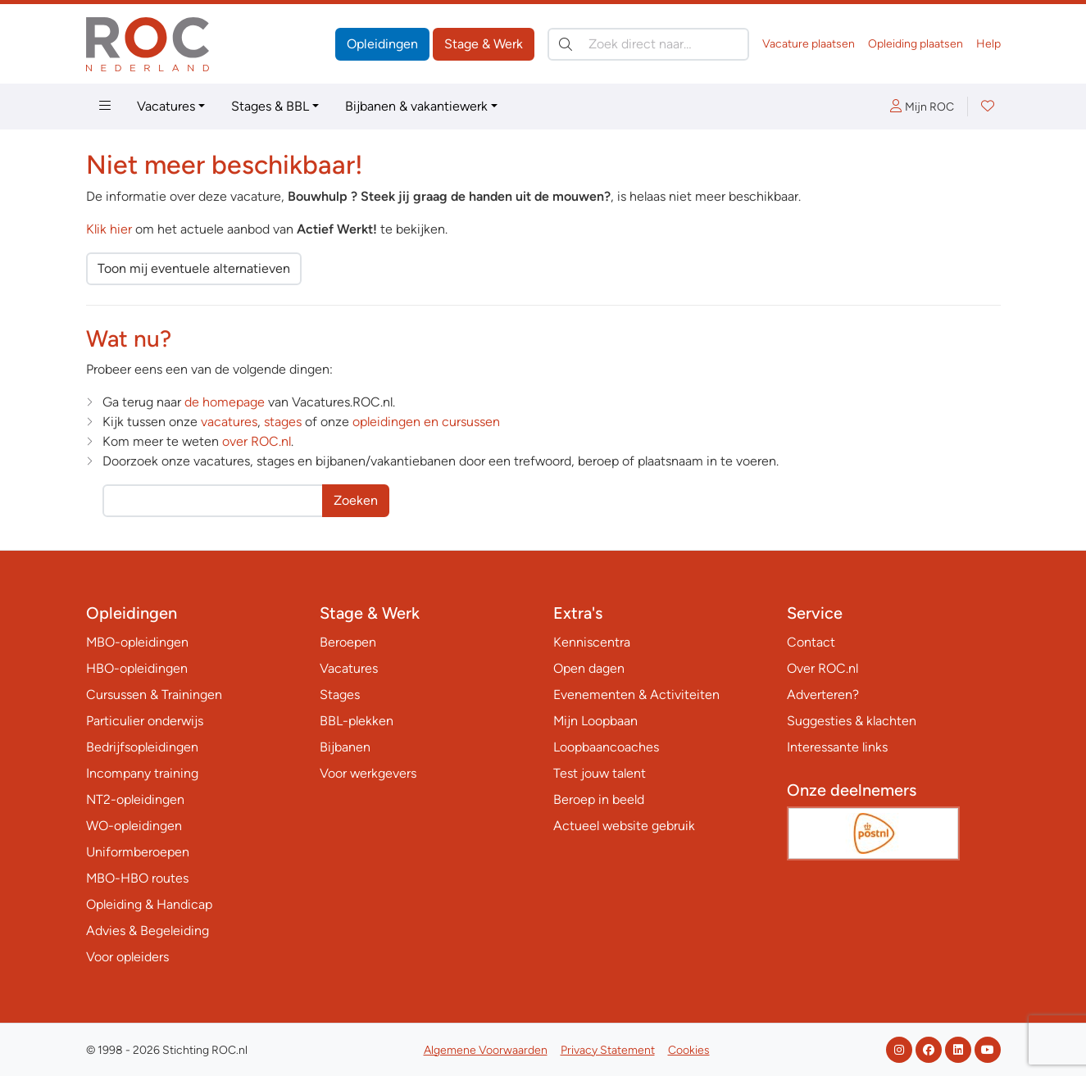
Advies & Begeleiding (147, 930)
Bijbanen (345, 747)
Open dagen (589, 668)
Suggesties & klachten (851, 721)
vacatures (229, 421)
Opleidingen (382, 44)
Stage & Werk (483, 44)
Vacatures (166, 106)
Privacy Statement (608, 1050)
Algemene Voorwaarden (486, 1050)
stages (283, 421)
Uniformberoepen (137, 852)
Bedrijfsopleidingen (142, 747)
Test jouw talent (599, 773)
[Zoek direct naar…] (648, 44)
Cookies (689, 1050)
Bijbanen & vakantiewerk (416, 106)
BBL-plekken (356, 721)
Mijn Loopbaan (595, 721)
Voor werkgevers (368, 773)
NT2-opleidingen (135, 799)
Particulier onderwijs (144, 721)
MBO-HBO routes (137, 878)
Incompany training (142, 773)
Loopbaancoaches (606, 747)
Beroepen (348, 642)
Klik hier (109, 229)
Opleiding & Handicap (149, 904)
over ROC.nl (256, 441)
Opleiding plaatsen (915, 44)
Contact (811, 642)
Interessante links (837, 747)
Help (988, 44)
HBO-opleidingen (137, 668)
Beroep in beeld (598, 799)
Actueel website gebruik (624, 825)
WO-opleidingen (134, 825)
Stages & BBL (270, 106)
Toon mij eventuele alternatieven (194, 268)
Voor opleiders (127, 957)
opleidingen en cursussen (426, 421)
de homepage (224, 402)
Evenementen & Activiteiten (636, 694)
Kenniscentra (591, 642)
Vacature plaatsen (808, 44)
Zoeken (356, 500)
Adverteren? (823, 694)
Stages (340, 694)
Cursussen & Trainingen (154, 694)
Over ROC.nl (822, 668)
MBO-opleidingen (137, 642)
